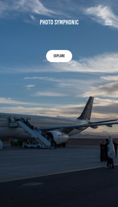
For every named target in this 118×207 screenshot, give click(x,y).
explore (59, 56)
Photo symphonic (59, 22)
